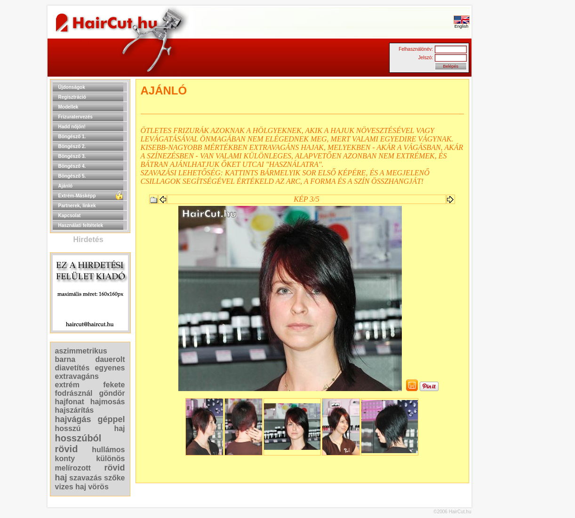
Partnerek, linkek (77, 205)
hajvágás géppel (90, 419)
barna (65, 359)
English (462, 24)
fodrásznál (74, 393)
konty (65, 459)
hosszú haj (90, 428)
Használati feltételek (81, 225)
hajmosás (107, 402)
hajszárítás (74, 410)
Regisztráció (72, 97)
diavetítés (72, 368)
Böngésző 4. (72, 166)
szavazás (85, 478)
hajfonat (69, 402)
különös (110, 459)
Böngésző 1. (72, 136)
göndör (112, 393)
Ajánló (65, 185)
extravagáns (77, 376)
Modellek (68, 107)
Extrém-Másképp (77, 195)
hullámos (108, 450)
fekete (114, 385)
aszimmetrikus (81, 351)
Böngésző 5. (72, 176)
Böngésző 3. (72, 156)
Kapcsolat (69, 215)
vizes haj (71, 487)
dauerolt (110, 359)
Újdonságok (71, 87)
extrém (67, 385)
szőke (114, 478)
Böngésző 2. (72, 146)
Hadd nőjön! (72, 126)
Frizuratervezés (75, 116)
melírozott (73, 468)
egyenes (110, 368)
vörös (98, 487)
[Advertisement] (501, 220)
